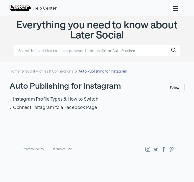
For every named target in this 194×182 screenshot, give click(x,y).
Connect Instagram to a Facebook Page (55, 107)
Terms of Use (62, 149)
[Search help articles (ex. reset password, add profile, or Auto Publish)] (97, 50)
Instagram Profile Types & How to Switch (55, 99)
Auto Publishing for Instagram (103, 71)
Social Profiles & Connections (49, 71)
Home (15, 71)
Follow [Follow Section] (174, 87)
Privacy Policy (33, 149)
